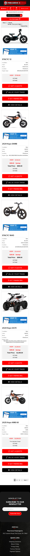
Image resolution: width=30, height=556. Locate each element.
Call (10, 8)
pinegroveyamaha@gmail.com (15, 523)
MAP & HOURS (24, 8)
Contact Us (15, 517)
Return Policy (15, 504)
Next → (26, 440)
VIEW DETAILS (15, 98)
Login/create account (15, 12)
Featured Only (23, 26)
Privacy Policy (15, 506)
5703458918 (15, 520)
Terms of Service (15, 509)
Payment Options (15, 511)
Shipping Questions (15, 502)
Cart (16, 8)
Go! (20, 15)
